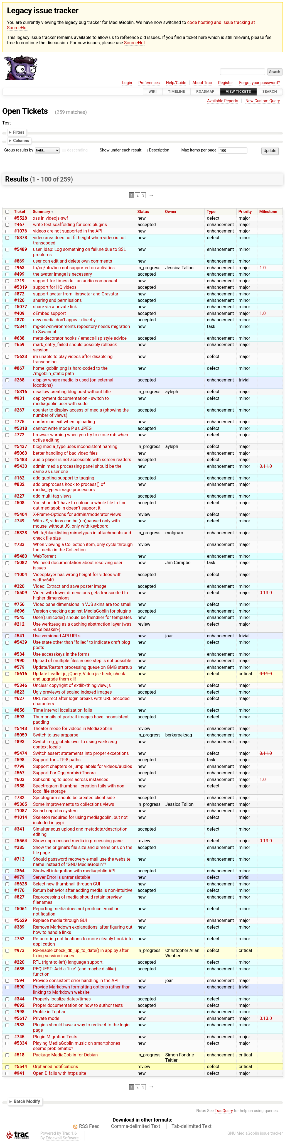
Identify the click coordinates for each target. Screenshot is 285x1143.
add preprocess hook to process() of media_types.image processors (69, 487)
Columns (21, 140)
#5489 (20, 249)
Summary (41, 211)
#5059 (20, 735)
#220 (19, 962)
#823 (19, 692)
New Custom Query (262, 101)
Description (156, 150)
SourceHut (134, 42)
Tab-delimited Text (191, 1126)
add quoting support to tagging (63, 478)
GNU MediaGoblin (243, 1133)
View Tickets (238, 92)
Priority (245, 211)
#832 (19, 484)
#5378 (20, 237)
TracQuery (224, 1110)
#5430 (20, 466)
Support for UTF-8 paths (57, 759)
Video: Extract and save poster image (69, 586)
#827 (19, 897)
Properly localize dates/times (62, 999)
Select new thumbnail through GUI (66, 884)
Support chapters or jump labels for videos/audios (82, 766)
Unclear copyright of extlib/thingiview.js (72, 685)
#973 (19, 950)
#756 (19, 604)
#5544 (20, 1066)
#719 (19, 280)
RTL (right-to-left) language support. (68, 962)
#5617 (20, 1018)
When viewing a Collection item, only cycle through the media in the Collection (83, 547)
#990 (19, 660)
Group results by (18, 150)
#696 (19, 611)
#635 (19, 968)
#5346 (20, 685)
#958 (19, 786)
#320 (19, 586)
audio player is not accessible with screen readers (82, 459)
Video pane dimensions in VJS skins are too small (82, 604)
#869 (19, 261)
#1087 (20, 810)
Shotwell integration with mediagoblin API (74, 870)
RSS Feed (89, 1126)
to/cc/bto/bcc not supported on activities (74, 267)
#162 (19, 478)
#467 (19, 224)
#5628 (20, 884)
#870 (19, 319)
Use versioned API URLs (56, 635)
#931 (19, 398)
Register (225, 82)
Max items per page (198, 150)
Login (127, 82)
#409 (19, 313)
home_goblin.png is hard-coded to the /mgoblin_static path (70, 371)
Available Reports (222, 101)
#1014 (20, 817)
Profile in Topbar (49, 1011)
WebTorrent (44, 556)
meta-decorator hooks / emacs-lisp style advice (80, 338)
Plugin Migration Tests (55, 1036)
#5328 (20, 532)
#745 (19, 1036)
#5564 (20, 840)
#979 (19, 877)
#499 (19, 274)
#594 (19, 980)
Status (143, 211)
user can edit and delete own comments (72, 261)
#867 (19, 368)
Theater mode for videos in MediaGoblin (72, 728)
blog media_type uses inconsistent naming (75, 446)
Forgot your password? (259, 82)
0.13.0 (266, 592)
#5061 (20, 908)
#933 (19, 1024)
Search (269, 92)
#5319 (20, 287)
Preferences (149, 82)
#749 (19, 520)
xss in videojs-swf (50, 218)
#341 (19, 829)
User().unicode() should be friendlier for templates (82, 617)
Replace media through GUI (60, 920)
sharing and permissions (57, 300)
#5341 (20, 326)
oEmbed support (49, 313)
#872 (19, 294)
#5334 (20, 1043)
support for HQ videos (55, 287)
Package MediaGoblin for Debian (65, 1055)
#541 (19, 635)
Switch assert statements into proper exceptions (81, 753)
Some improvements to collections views (73, 804)
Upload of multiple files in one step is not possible (82, 660)
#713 (19, 859)
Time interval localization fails (62, 710)
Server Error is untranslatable (61, 877)
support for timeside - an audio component (75, 280)
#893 (19, 741)
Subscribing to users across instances (70, 779)
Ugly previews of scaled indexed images (72, 692)
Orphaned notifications (55, 1066)
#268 (19, 380)
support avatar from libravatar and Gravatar (75, 294)
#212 (19, 624)
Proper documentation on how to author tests (78, 1005)
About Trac (202, 82)
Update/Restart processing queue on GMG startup (82, 667)
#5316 (20, 391)
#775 (19, 421)
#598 (19, 759)
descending (77, 150)
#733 (19, 544)
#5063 (20, 453)
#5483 (20, 459)
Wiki (153, 92)
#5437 (20, 446)
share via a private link (55, 306)
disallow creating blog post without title (72, 391)
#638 (19, 338)
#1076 (20, 231)
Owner (171, 211)
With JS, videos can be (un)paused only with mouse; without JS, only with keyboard (76, 523)
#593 (19, 716)
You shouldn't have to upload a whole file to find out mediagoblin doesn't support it (80, 505)
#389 (19, 927)
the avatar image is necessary (62, 274)
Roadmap (205, 92)
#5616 (20, 673)
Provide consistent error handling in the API (76, 980)
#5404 (20, 514)
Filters (18, 132)
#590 (19, 987)
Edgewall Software (62, 1138)
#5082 (20, 562)
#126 (19, 300)
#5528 (20, 218)
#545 (19, 617)
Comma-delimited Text (135, 1126)
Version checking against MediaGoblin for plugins (82, 611)
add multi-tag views (52, 496)
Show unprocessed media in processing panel (78, 840)
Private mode (46, 1018)
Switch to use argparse (55, 735)
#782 (19, 797)
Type (211, 211)
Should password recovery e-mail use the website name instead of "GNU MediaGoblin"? (82, 861)
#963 (19, 267)
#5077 (20, 306)
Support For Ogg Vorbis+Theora (64, 772)
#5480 (20, 556)
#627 (19, 698)
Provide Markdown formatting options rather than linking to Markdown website (82, 989)
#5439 (20, 642)
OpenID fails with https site (59, 1073)
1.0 (263, 267)
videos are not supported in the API (67, 231)
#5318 (20, 428)
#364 (19, 870)
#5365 (20, 804)
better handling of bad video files (65, 453)
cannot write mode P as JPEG (62, 428)
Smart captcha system (55, 810)
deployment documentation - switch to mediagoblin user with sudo (71, 401)
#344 (19, 999)
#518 (19, 1055)
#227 (19, 496)
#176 (19, 890)
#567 (19, 772)
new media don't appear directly (64, 319)
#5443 (20, 728)
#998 (19, 1011)
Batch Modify (27, 1101)
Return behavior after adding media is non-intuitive (82, 890)
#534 (19, 654)
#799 (19, 766)
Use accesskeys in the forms (61, 654)
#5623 (20, 356)
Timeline (176, 92)
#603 (19, 779)
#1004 (20, 574)
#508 (19, 502)
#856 (19, 710)
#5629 (20, 920)
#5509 (20, 592)
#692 (19, 1005)
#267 (19, 410)
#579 (19, 667)
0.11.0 (266, 466)
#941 (19, 1073)
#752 (19, 938)
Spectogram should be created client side (74, 797)
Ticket (19, 211)
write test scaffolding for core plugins (70, 224)
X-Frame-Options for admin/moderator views (77, 514)
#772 (19, 434)
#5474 (20, 753)
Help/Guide (176, 82)
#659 (19, 344)
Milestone (268, 211)
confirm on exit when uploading (64, 421)
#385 (19, 847)
